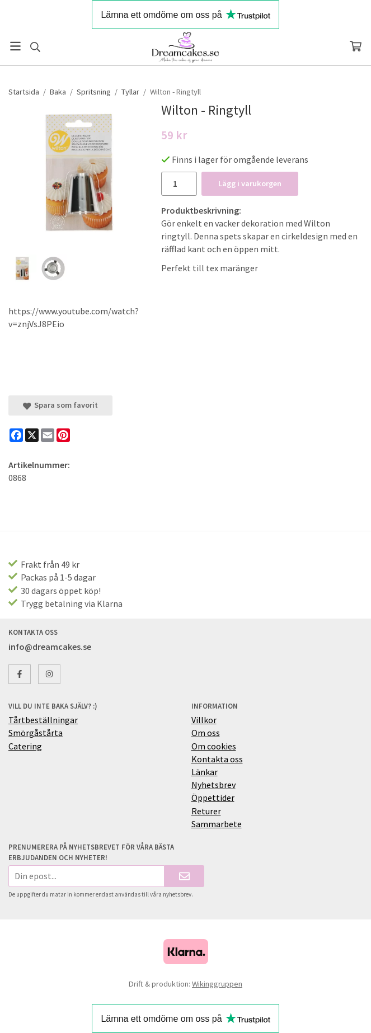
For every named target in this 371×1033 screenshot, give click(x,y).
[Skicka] (184, 876)
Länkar (204, 771)
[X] (32, 435)
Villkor (204, 719)
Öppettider (212, 797)
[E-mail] (47, 435)
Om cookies (213, 746)
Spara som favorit (60, 405)
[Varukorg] (355, 46)
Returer (206, 811)
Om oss (205, 732)
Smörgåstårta (35, 732)
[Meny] (15, 46)
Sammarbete (216, 823)
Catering (25, 746)
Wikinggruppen (217, 984)
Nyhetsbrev (213, 784)
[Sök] (35, 47)
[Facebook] (16, 435)
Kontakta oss (217, 759)
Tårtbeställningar (43, 719)
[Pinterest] (63, 435)
